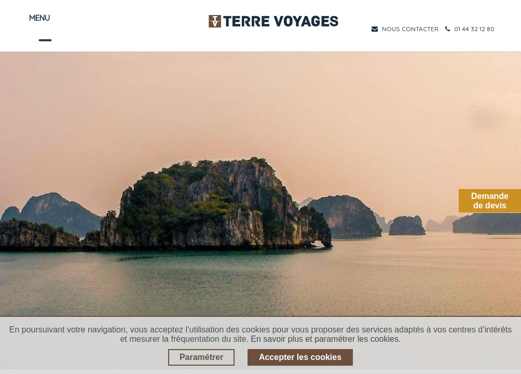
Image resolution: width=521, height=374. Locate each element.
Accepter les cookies (300, 357)
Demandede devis (490, 201)
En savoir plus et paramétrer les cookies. (326, 339)
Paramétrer (202, 357)
